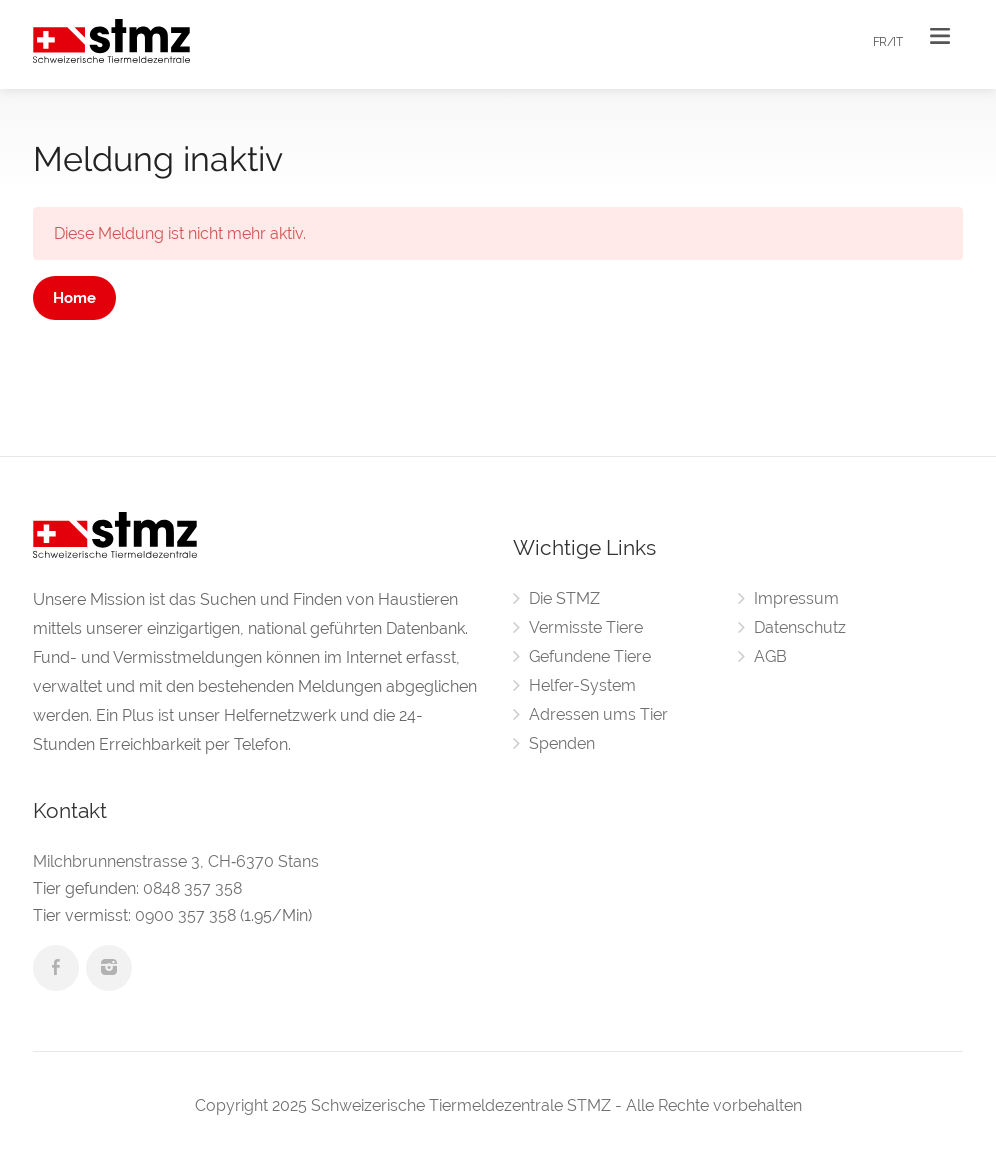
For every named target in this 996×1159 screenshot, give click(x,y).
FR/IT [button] (888, 42)
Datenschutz (800, 627)
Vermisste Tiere (586, 627)
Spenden (562, 743)
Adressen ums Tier (598, 714)
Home (74, 298)
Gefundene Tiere (590, 656)
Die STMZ (564, 598)
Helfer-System (582, 685)
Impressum (796, 598)
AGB (770, 656)
